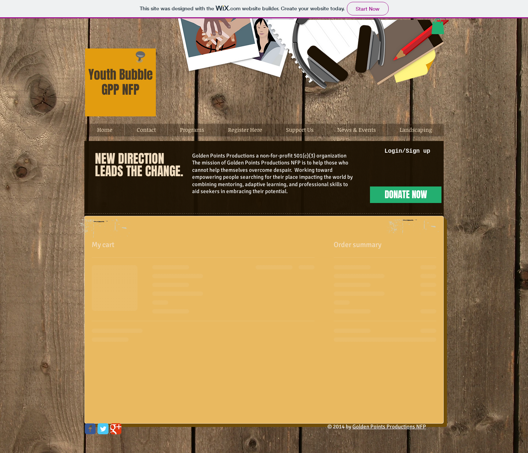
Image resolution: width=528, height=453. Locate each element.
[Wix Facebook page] (90, 428)
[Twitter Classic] (103, 428)
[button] (437, 26)
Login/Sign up (407, 151)
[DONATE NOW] (405, 194)
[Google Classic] (115, 428)
